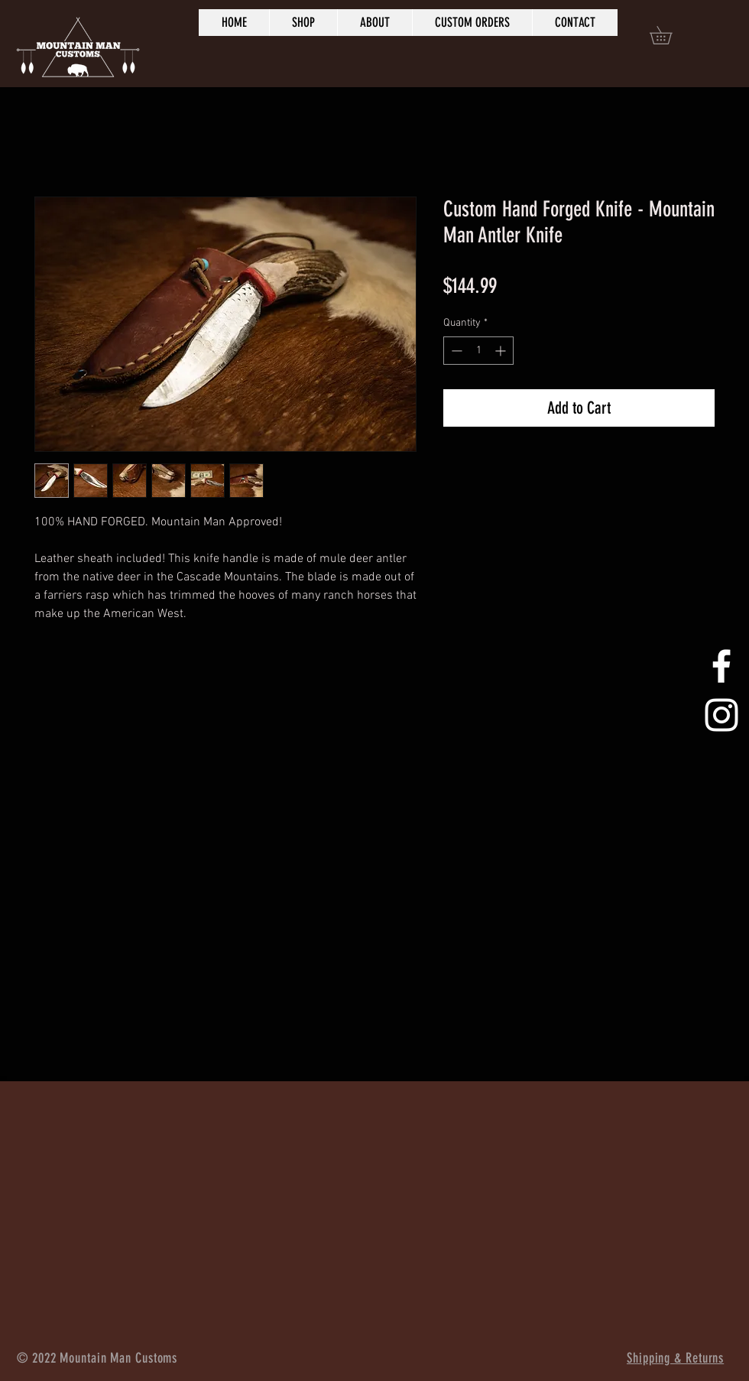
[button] (669, 35)
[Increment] (501, 350)
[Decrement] (455, 350)
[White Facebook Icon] (721, 666)
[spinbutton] (478, 350)
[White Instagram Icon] (721, 715)
